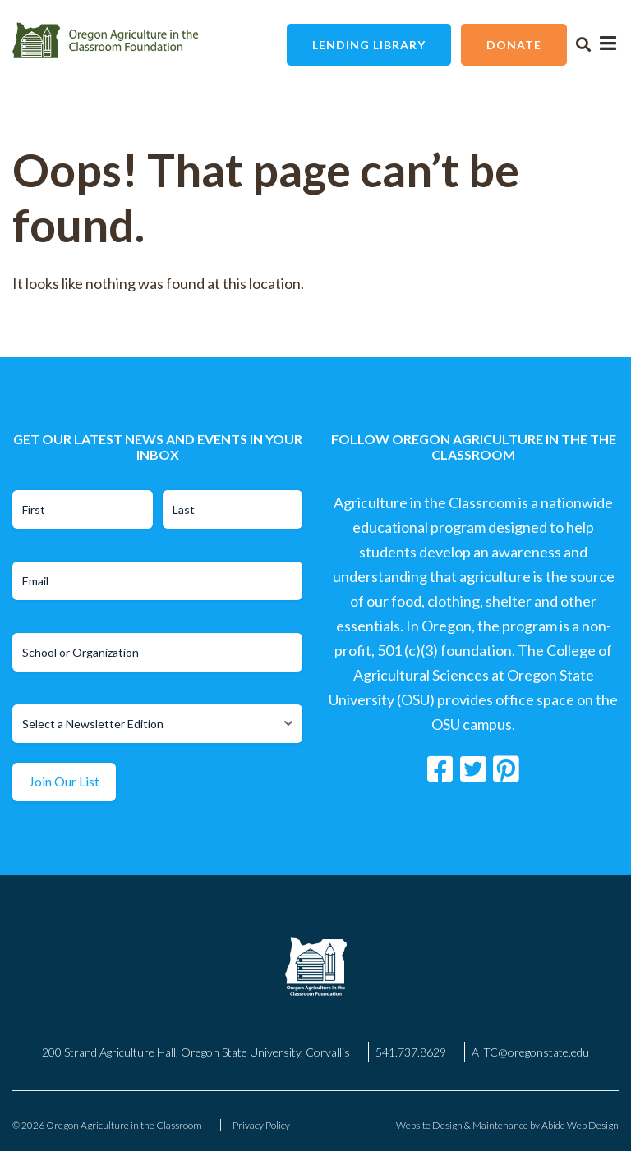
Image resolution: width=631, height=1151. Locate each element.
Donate (513, 45)
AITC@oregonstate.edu (530, 1052)
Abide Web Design (580, 1125)
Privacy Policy (261, 1125)
